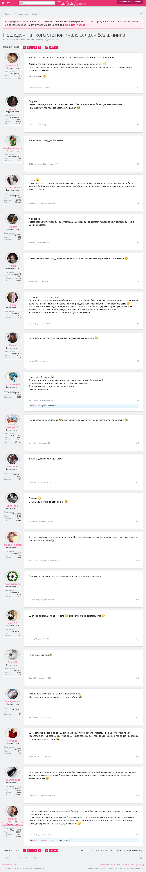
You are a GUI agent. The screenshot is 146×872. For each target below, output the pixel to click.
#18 (137, 756)
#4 (138, 203)
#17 (137, 717)
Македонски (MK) (9, 865)
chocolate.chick (12, 549)
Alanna (12, 349)
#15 (137, 639)
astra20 (12, 627)
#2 (138, 125)
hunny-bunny (12, 705)
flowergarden (12, 588)
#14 (137, 600)
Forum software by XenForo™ (23, 868)
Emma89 (12, 666)
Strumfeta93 (12, 388)
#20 (137, 835)
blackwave (36, 406)
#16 (137, 678)
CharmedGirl (12, 784)
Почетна (125, 865)
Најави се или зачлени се (130, 2)
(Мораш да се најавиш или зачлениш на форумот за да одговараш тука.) (112, 851)
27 (47, 47)
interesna (12, 470)
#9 (138, 400)
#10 (137, 443)
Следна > (53, 47)
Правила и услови (114, 868)
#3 (138, 164)
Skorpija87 (12, 744)
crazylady (56, 840)
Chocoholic (38, 40)
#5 (138, 242)
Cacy (34, 840)
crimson (12, 113)
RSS (143, 865)
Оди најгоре (135, 865)
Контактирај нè (106, 865)
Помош (117, 865)
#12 (137, 521)
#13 (137, 561)
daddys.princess (12, 152)
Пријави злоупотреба (96, 868)
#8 (138, 361)
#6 (138, 282)
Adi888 (12, 270)
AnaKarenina (12, 191)
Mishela (12, 823)
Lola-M (12, 309)
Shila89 (12, 230)
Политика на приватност (134, 868)
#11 (137, 482)
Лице (18, 40)
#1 (138, 88)
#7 (138, 324)
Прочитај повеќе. (75, 24)
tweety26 (12, 431)
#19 (137, 796)
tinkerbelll (12, 509)
